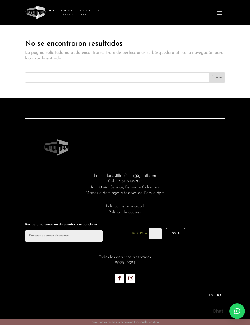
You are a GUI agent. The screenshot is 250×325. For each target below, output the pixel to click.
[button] (237, 311)
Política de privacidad (125, 206)
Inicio (215, 295)
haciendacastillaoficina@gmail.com (125, 176)
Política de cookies (125, 212)
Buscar (216, 77)
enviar (176, 233)
